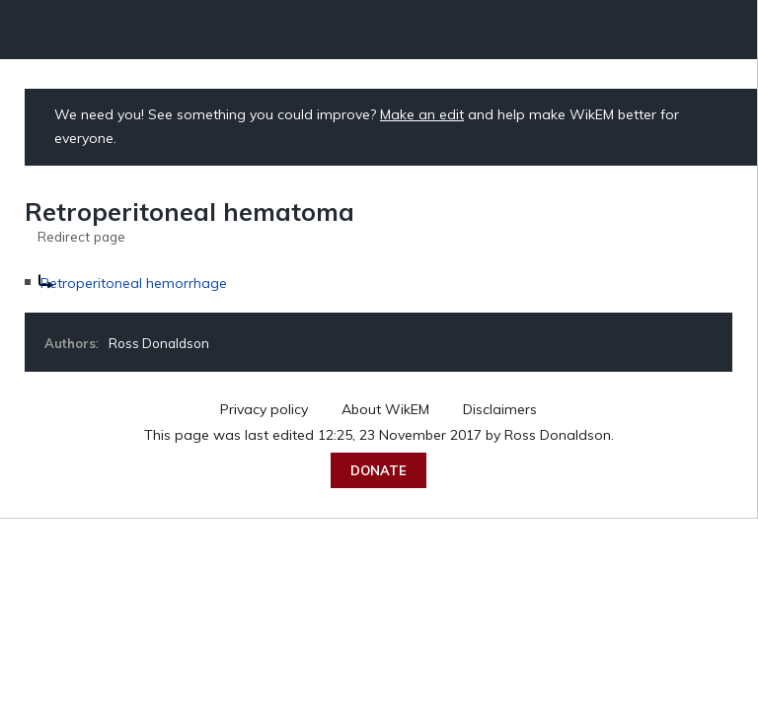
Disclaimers (500, 409)
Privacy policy (264, 409)
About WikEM (385, 409)
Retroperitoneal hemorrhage (133, 283)
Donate (378, 470)
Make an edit (422, 114)
